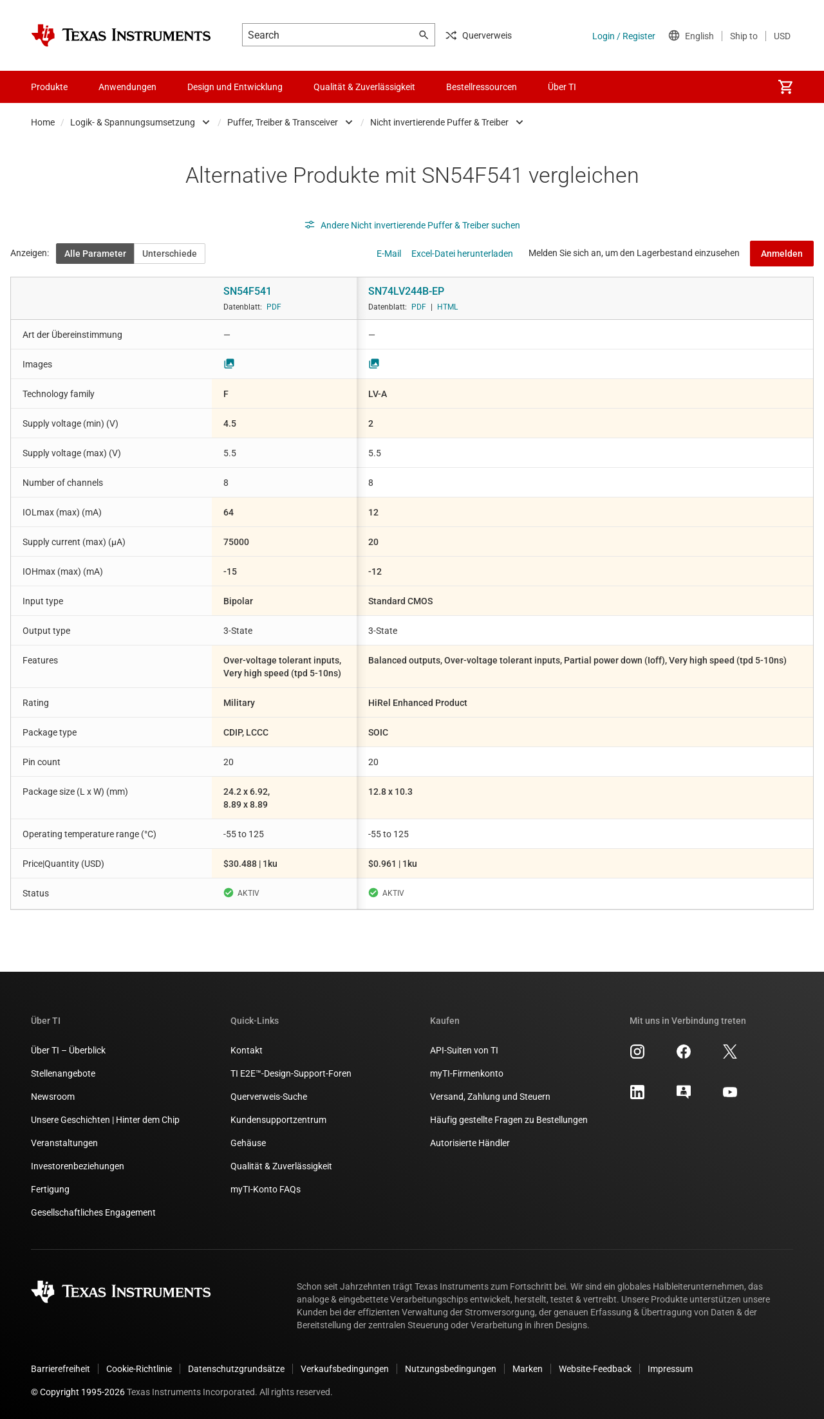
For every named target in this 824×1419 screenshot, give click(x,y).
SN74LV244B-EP (406, 291)
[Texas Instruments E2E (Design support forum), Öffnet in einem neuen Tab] (683, 1096)
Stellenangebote (63, 1073)
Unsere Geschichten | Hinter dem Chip (105, 1120)
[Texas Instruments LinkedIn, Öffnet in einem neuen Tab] (637, 1096)
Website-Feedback (595, 1369)
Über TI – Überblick (68, 1050)
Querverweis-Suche (268, 1096)
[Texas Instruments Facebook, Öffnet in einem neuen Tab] (683, 1056)
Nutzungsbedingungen (450, 1369)
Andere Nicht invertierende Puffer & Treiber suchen (412, 225)
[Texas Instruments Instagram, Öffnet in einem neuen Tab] (637, 1056)
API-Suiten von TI (464, 1050)
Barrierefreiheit (60, 1369)
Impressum (670, 1369)
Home (43, 122)
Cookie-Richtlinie (139, 1369)
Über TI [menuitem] (562, 87)
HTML (447, 306)
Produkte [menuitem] (49, 87)
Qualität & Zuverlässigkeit (281, 1166)
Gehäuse (248, 1143)
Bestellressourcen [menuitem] (481, 87)
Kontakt (246, 1050)
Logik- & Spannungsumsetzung (132, 122)
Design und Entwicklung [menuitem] (235, 87)
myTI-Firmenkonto (466, 1073)
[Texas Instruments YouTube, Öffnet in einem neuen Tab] (730, 1096)
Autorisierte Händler (470, 1143)
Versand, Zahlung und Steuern (490, 1096)
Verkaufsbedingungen (345, 1369)
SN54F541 (247, 291)
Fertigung (50, 1189)
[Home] (121, 35)
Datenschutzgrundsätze (236, 1369)
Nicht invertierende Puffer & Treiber (439, 122)
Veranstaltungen (64, 1143)
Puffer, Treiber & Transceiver (282, 122)
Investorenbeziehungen (77, 1166)
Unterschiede (169, 253)
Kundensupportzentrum (278, 1120)
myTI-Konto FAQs (265, 1189)
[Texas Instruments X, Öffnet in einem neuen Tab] (730, 1056)
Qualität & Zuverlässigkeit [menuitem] (364, 87)
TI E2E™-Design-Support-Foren (290, 1073)
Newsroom (53, 1096)
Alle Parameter (95, 253)
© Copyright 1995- (78, 1392)
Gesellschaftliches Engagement (93, 1212)
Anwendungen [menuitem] (127, 87)
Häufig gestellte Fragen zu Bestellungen (509, 1120)
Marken (527, 1369)
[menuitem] (785, 87)
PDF (274, 306)
